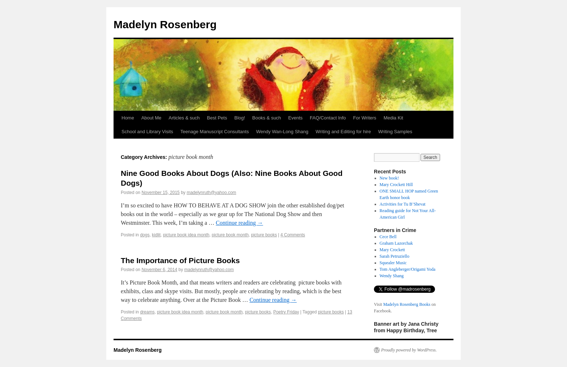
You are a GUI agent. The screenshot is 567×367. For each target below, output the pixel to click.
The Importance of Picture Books (180, 260)
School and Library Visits (147, 131)
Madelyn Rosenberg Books (406, 304)
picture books (264, 234)
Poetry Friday (286, 312)
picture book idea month (186, 234)
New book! (389, 178)
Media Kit (393, 118)
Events (295, 118)
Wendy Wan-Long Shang (282, 131)
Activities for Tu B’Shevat (403, 204)
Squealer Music (393, 262)
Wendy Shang (392, 275)
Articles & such (184, 118)
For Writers (364, 118)
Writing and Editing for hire (343, 131)
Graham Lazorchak (396, 243)
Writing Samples (395, 131)
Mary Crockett (392, 249)
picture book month (230, 234)
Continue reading (239, 223)
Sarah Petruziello (394, 256)
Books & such (266, 118)
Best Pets (217, 118)
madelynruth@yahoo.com (211, 192)
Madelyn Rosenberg (165, 24)
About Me (151, 118)
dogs (144, 234)
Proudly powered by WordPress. (409, 350)
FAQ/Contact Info (328, 118)
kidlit (156, 234)
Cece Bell (388, 236)
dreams (147, 312)
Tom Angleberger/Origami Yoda (408, 269)
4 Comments (292, 234)
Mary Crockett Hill (396, 184)
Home (128, 118)
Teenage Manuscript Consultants (214, 131)
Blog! (239, 118)
